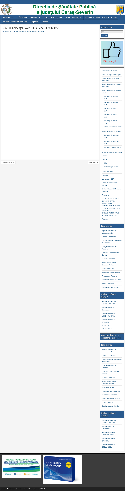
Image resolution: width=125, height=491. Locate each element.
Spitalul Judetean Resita (110, 287)
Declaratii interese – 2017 (113, 147)
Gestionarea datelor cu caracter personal (101, 17)
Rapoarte (105, 219)
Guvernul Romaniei (108, 259)
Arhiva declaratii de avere (113, 127)
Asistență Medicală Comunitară (15, 22)
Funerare (105, 175)
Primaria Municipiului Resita (111, 280)
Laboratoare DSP (108, 179)
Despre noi (7, 17)
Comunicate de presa (23, 31)
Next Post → (93, 162)
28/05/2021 (8, 31)
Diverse (34, 31)
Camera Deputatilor (109, 237)
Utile (105, 163)
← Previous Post (8, 162)
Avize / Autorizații (72, 17)
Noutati (104, 156)
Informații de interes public (28, 17)
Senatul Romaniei (108, 283)
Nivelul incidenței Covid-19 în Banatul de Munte (31, 28)
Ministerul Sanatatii (108, 268)
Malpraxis (34, 22)
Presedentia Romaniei (109, 276)
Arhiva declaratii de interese (111, 132)
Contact (45, 22)
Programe (105, 195)
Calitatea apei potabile (111, 167)
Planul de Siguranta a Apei (111, 75)
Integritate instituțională (53, 17)
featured (41, 31)
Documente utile (107, 171)
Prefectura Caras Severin (111, 272)
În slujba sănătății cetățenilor (112, 152)
